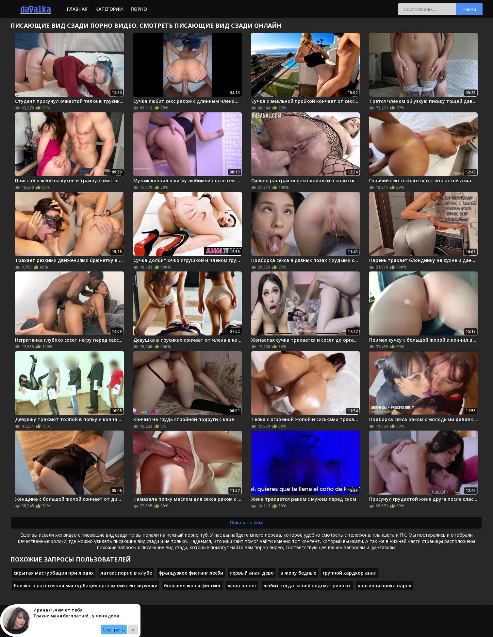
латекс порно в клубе (126, 573)
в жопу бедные (298, 573)
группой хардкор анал (350, 573)
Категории (109, 9)
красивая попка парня (384, 585)
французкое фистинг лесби (190, 573)
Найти (469, 9)
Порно (139, 9)
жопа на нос (242, 585)
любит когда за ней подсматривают (307, 585)
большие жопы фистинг (192, 585)
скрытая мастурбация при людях (54, 573)
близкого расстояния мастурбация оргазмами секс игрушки (85, 585)
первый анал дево (252, 573)
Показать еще (246, 522)
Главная (77, 9)
